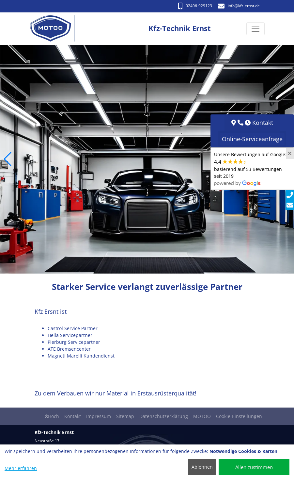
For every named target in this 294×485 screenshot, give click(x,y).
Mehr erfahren (21, 468)
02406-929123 (195, 5)
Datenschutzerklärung (163, 416)
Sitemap (125, 416)
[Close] (290, 153)
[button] (7, 159)
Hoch (52, 416)
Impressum (98, 416)
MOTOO (202, 416)
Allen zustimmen (254, 467)
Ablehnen (202, 467)
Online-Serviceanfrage (252, 139)
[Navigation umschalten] (255, 28)
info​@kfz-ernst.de (239, 5)
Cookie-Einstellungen (239, 416)
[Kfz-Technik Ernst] (54, 28)
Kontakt (72, 416)
